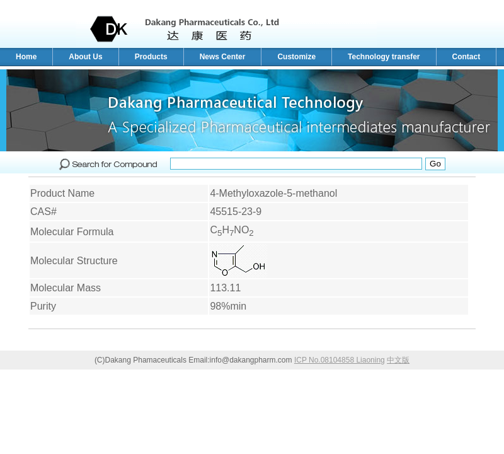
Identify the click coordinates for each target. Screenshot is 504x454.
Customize (296, 56)
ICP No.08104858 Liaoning (339, 360)
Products (151, 56)
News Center (223, 56)
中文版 (398, 360)
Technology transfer (384, 56)
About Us (85, 56)
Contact (466, 56)
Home (26, 56)
